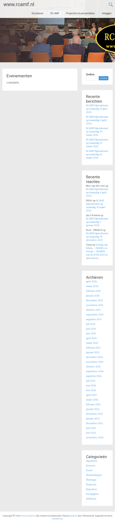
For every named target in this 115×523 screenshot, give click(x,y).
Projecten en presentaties (80, 13)
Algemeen (91, 460)
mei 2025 (91, 333)
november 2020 (94, 437)
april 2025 (91, 338)
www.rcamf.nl (18, 4)
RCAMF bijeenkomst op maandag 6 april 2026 (97, 120)
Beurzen (90, 465)
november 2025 (94, 305)
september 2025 (95, 314)
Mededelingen (94, 475)
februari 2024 (93, 404)
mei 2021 (91, 432)
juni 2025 (91, 328)
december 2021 (94, 423)
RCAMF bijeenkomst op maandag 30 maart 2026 (97, 131)
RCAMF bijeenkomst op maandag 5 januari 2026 (97, 222)
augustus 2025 (94, 319)
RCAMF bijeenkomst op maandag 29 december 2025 (97, 236)
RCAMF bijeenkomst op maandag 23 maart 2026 (97, 143)
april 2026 (91, 281)
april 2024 (91, 395)
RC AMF (54, 13)
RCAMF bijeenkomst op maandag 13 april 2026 (97, 108)
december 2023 (94, 413)
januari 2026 (93, 295)
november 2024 (94, 361)
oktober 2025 (93, 309)
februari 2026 (93, 291)
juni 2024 (91, 385)
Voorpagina (92, 494)
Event (89, 470)
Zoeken (90, 74)
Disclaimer (37, 13)
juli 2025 (90, 324)
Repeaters (91, 489)
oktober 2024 (93, 366)
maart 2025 (92, 343)
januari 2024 (92, 409)
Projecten (91, 484)
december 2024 (94, 357)
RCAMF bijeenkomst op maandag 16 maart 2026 (97, 154)
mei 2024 (91, 390)
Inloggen (107, 13)
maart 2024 (92, 399)
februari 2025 (93, 347)
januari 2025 (92, 352)
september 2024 (95, 371)
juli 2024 (90, 380)
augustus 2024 (94, 376)
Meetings (91, 479)
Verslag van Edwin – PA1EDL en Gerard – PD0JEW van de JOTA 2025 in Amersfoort (97, 251)
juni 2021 (91, 428)
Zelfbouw (91, 498)
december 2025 (94, 300)
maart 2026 (92, 286)
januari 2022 (93, 418)
